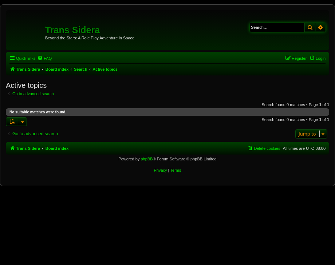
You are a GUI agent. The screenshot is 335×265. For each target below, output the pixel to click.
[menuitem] (44, 58)
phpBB (147, 159)
